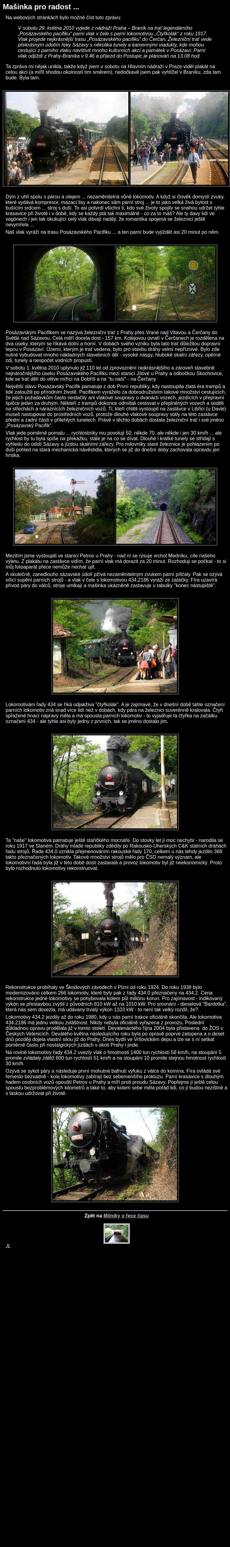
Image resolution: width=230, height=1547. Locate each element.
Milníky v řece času (126, 1215)
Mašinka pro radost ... (41, 6)
